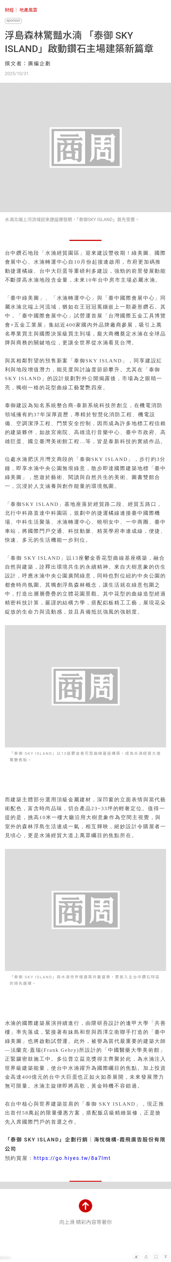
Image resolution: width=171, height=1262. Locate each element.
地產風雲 (28, 10)
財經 (9, 10)
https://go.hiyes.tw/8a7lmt (72, 1158)
